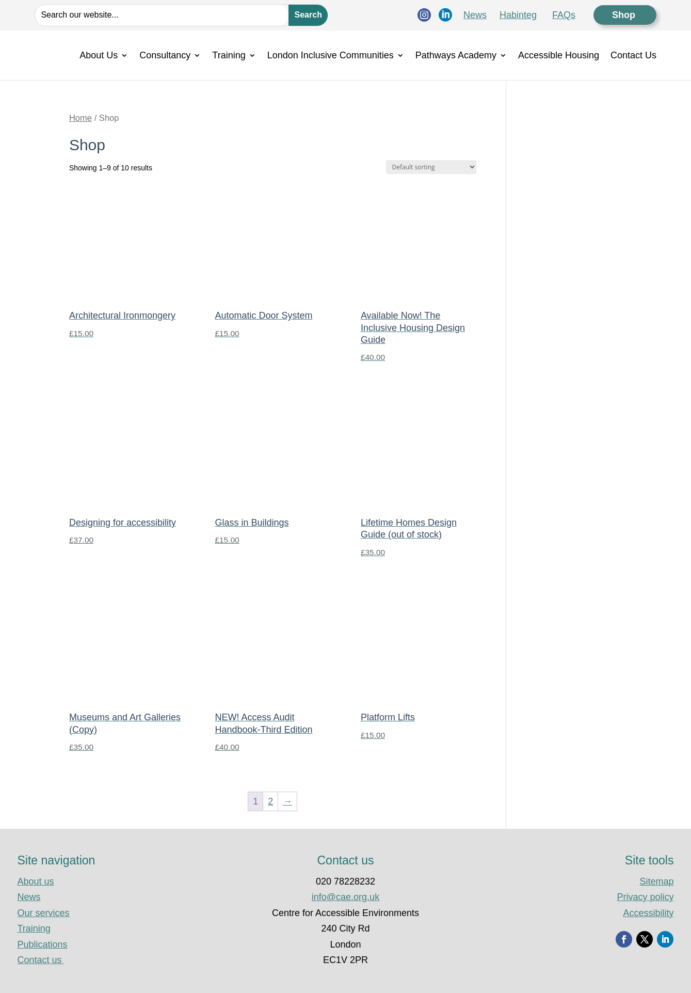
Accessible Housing (558, 55)
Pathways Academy (455, 55)
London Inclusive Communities (330, 55)
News (475, 15)
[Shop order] (431, 167)
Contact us (40, 960)
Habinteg (518, 15)
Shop (625, 15)
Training (228, 55)
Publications (42, 944)
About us (35, 881)
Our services (43, 913)
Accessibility (648, 913)
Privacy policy (645, 897)
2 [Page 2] (270, 801)
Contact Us (633, 55)
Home (80, 118)
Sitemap (656, 881)
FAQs (563, 15)
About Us (98, 55)
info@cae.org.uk (345, 897)
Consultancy (164, 55)
